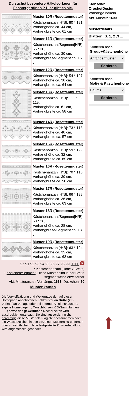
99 (68, 264)
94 (42, 264)
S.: (22, 264)
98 (63, 264)
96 (52, 264)
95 (47, 264)
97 (58, 264)
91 (27, 264)
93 (37, 264)
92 (32, 264)
